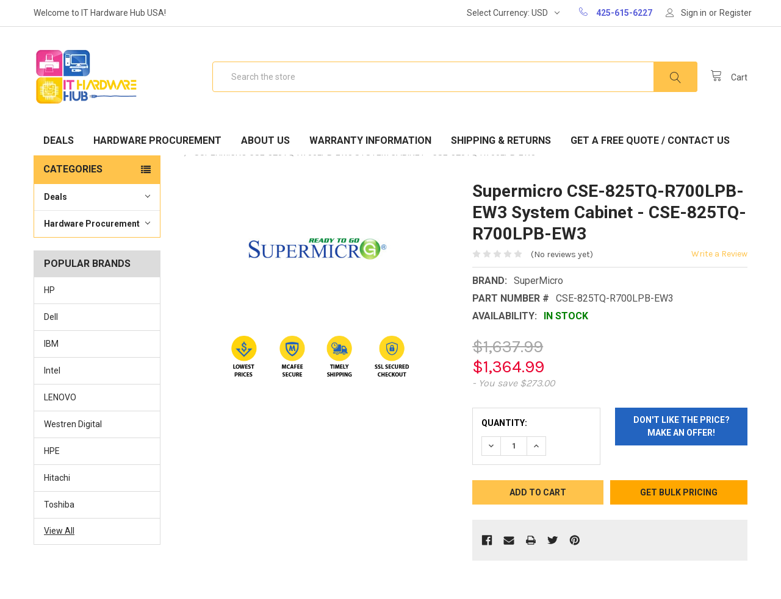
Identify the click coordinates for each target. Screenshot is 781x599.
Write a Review (719, 254)
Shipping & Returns (501, 140)
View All (59, 531)
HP (49, 290)
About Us (265, 140)
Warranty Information (370, 140)
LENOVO (60, 397)
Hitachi (57, 478)
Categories (73, 169)
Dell (51, 317)
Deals (58, 140)
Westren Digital (73, 424)
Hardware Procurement (157, 140)
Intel (52, 370)
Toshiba (59, 504)
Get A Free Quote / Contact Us (650, 140)
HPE (52, 451)
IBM (51, 344)
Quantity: (504, 423)
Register (735, 13)
